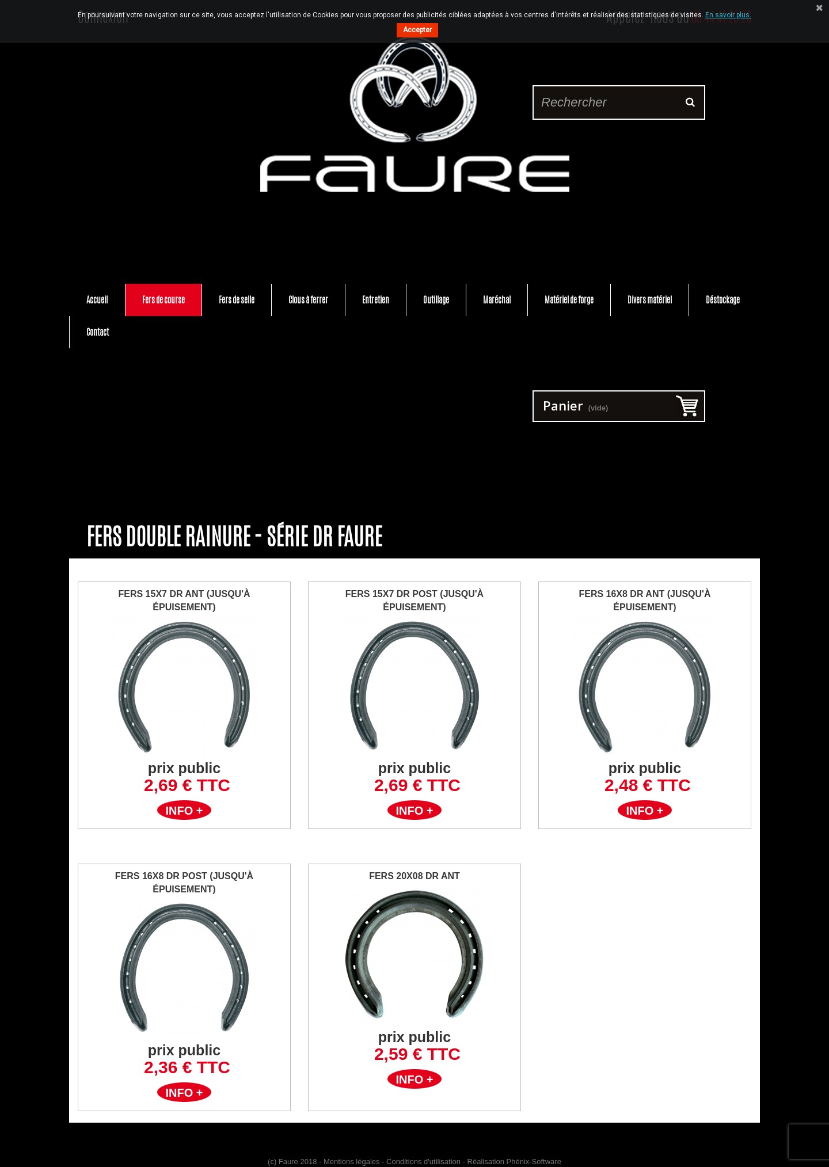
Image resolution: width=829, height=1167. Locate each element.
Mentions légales (352, 1161)
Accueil (97, 300)
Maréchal (497, 300)
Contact (97, 332)
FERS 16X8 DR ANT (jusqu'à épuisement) (644, 600)
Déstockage (723, 300)
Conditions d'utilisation (423, 1161)
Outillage (436, 300)
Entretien (375, 300)
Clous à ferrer (308, 300)
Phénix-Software (534, 1161)
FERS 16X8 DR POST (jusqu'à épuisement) (184, 882)
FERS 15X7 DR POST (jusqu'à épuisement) (414, 600)
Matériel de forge (569, 300)
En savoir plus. (728, 15)
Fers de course (163, 300)
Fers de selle (236, 300)
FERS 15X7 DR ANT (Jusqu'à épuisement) (184, 600)
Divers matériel (650, 300)
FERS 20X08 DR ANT (414, 876)
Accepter (417, 30)
